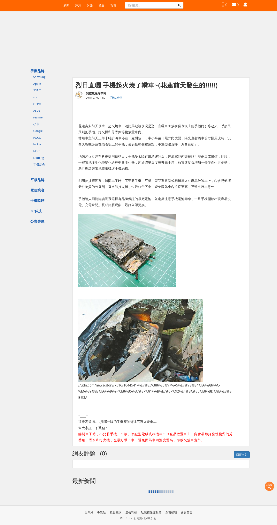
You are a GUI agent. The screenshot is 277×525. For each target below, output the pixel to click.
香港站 (101, 512)
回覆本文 (241, 454)
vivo (36, 97)
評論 (269, 486)
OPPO (37, 104)
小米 (36, 124)
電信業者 (37, 190)
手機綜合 (39, 164)
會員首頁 (186, 512)
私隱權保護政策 (151, 512)
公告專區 (37, 221)
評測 (78, 5)
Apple (37, 84)
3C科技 (36, 211)
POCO (37, 137)
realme (38, 117)
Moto (36, 151)
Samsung (39, 77)
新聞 (66, 5)
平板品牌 (37, 179)
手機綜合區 (116, 97)
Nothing (38, 158)
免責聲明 (171, 512)
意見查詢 (115, 512)
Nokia (37, 144)
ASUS (36, 110)
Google (38, 131)
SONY (37, 90)
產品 (101, 5)
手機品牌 (37, 71)
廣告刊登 (131, 512)
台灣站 (89, 512)
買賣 (113, 5)
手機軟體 (37, 200)
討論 (90, 5)
